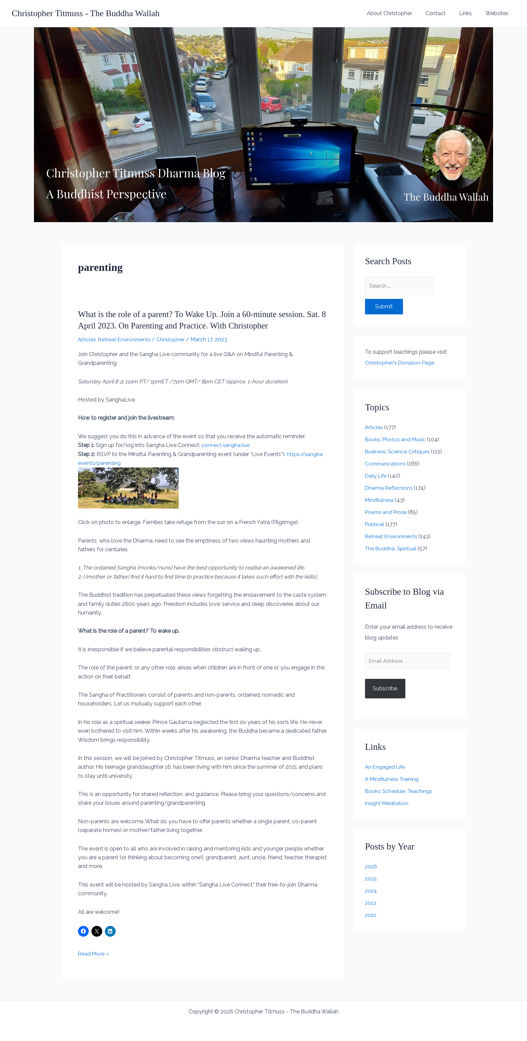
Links (469, 13)
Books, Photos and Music (396, 439)
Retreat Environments (126, 339)
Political (374, 524)
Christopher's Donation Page (400, 362)
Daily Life (376, 476)
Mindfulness (380, 500)
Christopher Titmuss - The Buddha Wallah (86, 13)
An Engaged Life (385, 767)
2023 (371, 903)
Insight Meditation (387, 804)
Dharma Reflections (389, 488)
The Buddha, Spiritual (391, 548)
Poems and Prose (387, 512)
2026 (371, 867)
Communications (386, 463)
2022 (371, 915)
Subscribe (385, 689)
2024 (371, 891)
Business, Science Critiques (398, 451)
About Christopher (398, 13)
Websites (498, 13)
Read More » (94, 953)
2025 (371, 879)
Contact (442, 13)
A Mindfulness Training (393, 779)
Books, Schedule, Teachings (399, 792)
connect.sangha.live (225, 445)
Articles (87, 339)
